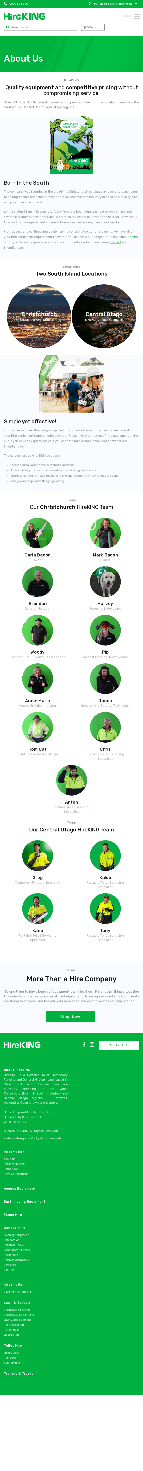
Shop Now (70, 1093)
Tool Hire (9, 1346)
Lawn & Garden (17, 1379)
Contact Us (119, 1121)
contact (115, 242)
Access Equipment (20, 1265)
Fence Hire (13, 1291)
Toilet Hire (13, 1422)
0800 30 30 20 (18, 1198)
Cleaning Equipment (16, 1311)
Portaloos (10, 1434)
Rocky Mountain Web (46, 1214)
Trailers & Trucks (19, 1450)
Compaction (11, 1316)
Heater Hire (11, 1331)
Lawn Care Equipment (17, 1396)
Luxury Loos (11, 1429)
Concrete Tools (13, 1321)
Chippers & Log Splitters (19, 1391)
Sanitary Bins (12, 1439)
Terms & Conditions (16, 1250)
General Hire (14, 1304)
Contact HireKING (15, 1240)
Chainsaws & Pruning (17, 1386)
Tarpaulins (10, 1341)
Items (90, 27)
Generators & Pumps (17, 1326)
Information (14, 1228)
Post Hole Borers (14, 1401)
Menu (132, 16)
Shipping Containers (16, 1336)
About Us (9, 1235)
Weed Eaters (11, 1411)
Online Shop (11, 1245)
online (134, 237)
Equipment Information (18, 1368)
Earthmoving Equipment (25, 1278)
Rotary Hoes (11, 1406)
